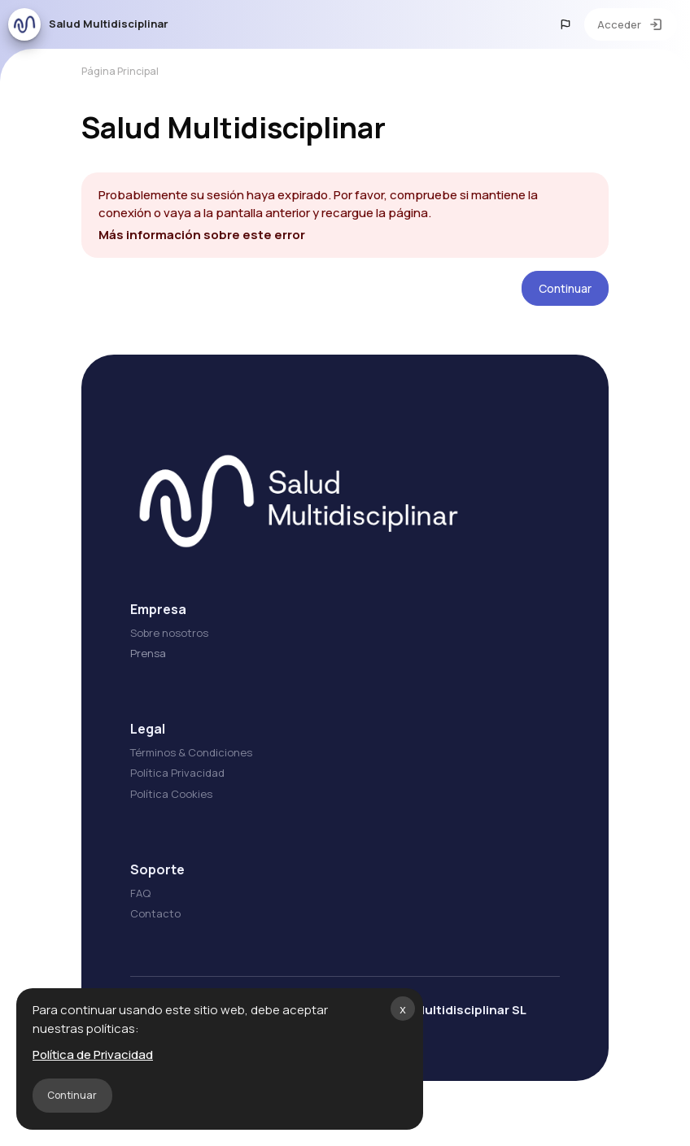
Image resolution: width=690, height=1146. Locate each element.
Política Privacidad (177, 772)
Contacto (155, 913)
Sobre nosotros (169, 632)
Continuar (72, 1095)
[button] (565, 24)
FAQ (140, 893)
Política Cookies (171, 794)
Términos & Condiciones (191, 752)
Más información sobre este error (201, 234)
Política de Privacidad (93, 1054)
